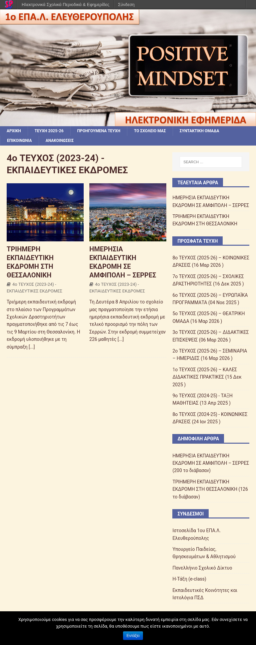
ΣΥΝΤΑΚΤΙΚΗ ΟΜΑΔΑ (199, 131)
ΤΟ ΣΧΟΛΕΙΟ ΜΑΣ (150, 131)
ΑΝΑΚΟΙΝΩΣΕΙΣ (60, 140)
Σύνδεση (126, 4)
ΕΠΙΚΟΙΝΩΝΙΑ (19, 140)
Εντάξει (133, 635)
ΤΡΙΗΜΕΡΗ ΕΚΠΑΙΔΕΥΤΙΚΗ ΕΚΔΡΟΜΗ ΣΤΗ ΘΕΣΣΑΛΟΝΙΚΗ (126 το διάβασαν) (210, 489)
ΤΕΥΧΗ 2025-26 (49, 131)
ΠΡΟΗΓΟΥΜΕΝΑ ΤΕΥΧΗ (98, 131)
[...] (32, 347)
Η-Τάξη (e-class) (189, 579)
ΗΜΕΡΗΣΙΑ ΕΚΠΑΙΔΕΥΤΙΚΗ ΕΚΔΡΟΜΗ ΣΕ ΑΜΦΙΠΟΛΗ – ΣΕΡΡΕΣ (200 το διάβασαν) (210, 463)
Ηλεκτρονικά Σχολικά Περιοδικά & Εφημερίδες (65, 4)
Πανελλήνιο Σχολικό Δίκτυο (202, 568)
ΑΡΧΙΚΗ (14, 131)
